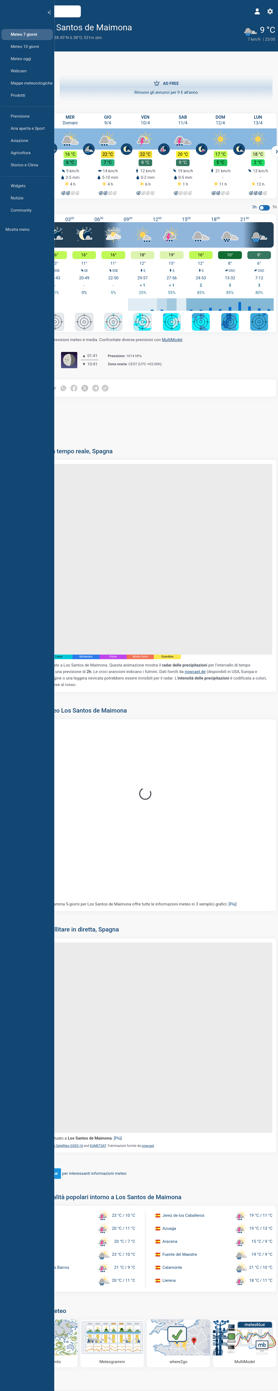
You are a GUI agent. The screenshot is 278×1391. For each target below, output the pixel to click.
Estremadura (71, 37)
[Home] (21, 11)
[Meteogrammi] (139, 1259)
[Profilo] (253, 11)
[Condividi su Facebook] (120, 376)
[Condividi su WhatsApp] (109, 376)
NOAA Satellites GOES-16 (110, 1065)
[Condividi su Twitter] (131, 376)
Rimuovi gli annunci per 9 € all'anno (166, 84)
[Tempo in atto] (250, 31)
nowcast (193, 1065)
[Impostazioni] (266, 11)
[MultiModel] (246, 1259)
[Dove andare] (193, 1259)
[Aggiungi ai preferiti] (184, 27)
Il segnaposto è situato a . (118, 1057)
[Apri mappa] (120, 11)
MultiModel (218, 328)
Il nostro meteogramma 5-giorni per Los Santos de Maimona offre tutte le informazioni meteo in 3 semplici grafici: (162, 858)
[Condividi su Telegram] (143, 376)
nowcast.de (74, 629)
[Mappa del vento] (85, 1259)
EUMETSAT (144, 1065)
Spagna (91, 37)
